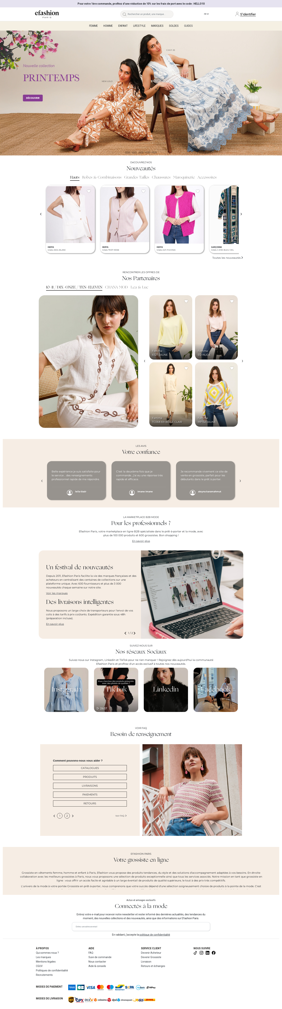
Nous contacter (97, 961)
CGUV (39, 966)
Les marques (43, 957)
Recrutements (44, 974)
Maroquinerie (184, 177)
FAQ (90, 952)
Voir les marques (57, 593)
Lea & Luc (139, 287)
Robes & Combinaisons (101, 177)
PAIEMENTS (90, 794)
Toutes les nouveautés (227, 257)
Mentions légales (46, 961)
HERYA (51, 247)
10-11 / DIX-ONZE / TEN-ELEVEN (74, 287)
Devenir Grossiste (151, 957)
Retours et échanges (153, 966)
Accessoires (207, 177)
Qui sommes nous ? (47, 952)
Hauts (74, 177)
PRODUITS (90, 777)
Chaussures (161, 177)
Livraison (146, 961)
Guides (188, 25)
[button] (126, 633)
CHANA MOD (116, 287)
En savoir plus (141, 541)
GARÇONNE (216, 247)
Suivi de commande (100, 957)
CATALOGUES (90, 768)
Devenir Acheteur (151, 952)
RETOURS (89, 803)
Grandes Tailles (136, 177)
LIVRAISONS (90, 785)
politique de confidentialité (155, 934)
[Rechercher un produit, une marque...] (151, 14)
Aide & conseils (97, 966)
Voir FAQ (121, 815)
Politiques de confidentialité (52, 970)
